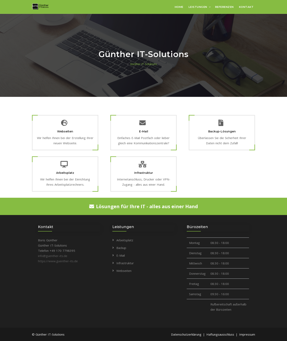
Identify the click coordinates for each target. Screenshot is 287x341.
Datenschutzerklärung (186, 334)
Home (179, 6)
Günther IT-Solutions (143, 64)
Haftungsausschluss (220, 334)
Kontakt (246, 6)
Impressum (247, 334)
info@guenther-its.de (52, 256)
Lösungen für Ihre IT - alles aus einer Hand (143, 206)
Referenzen (224, 6)
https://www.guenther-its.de (58, 261)
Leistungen (198, 6)
